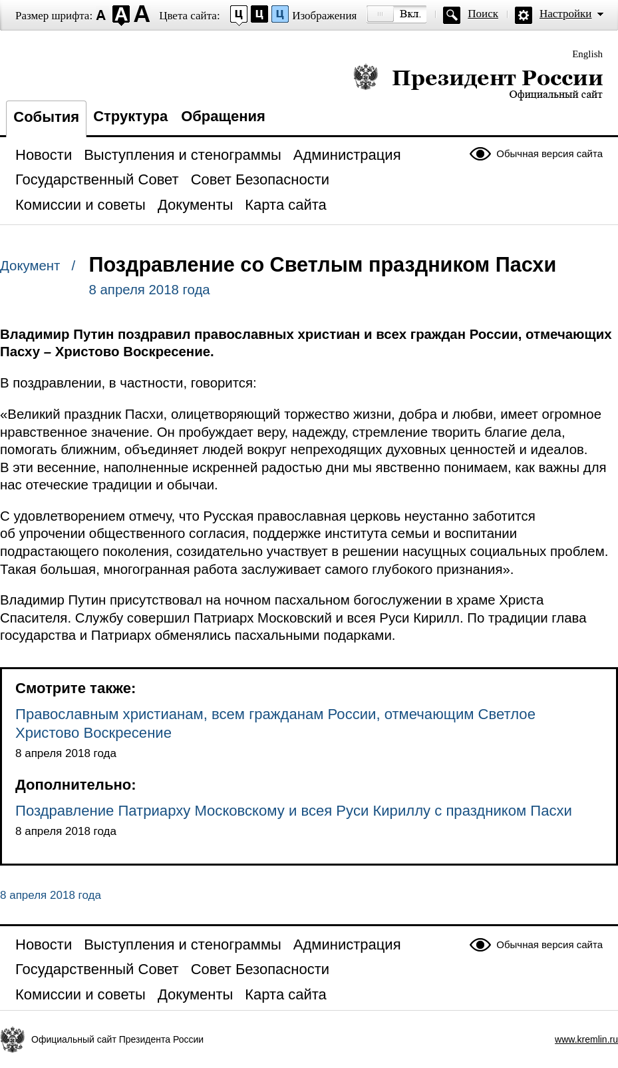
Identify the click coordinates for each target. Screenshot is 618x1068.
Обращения (223, 116)
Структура (130, 116)
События (46, 117)
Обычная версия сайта (549, 153)
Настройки (565, 13)
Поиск (483, 13)
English (587, 54)
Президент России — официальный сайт (478, 82)
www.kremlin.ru (586, 1039)
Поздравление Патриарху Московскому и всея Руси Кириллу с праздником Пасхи (293, 810)
